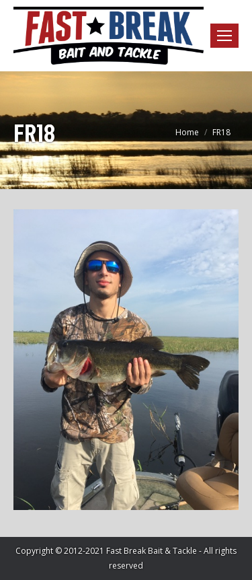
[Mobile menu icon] (224, 36)
